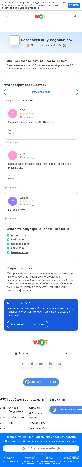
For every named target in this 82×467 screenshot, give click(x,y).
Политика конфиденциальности (47, 464)
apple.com (17, 248)
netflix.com (18, 239)
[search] (75, 16)
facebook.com (20, 243)
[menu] (6, 16)
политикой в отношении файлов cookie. (21, 8)
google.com (18, 235)
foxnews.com (19, 252)
